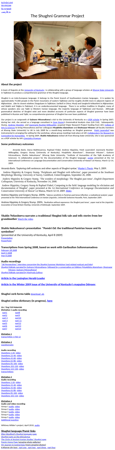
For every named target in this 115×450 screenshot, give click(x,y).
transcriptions (7, 371)
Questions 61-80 (8, 361)
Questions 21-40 (8, 355)
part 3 (4, 318)
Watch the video (25, 219)
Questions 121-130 (9, 369)
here (49, 300)
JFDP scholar (93, 119)
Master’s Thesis (85, 168)
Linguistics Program (32, 138)
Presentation (7, 238)
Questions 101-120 (9, 366)
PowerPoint (6, 240)
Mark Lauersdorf (101, 130)
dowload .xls (37, 294)
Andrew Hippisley (16, 125)
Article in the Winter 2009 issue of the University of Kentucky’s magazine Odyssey (48, 284)
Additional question (10, 420)
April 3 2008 (6, 253)
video (18, 352)
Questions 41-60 (8, 358)
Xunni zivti (7, 2)
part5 (4, 323)
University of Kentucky (34, 90)
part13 (18, 326)
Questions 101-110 (9, 395)
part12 (18, 323)
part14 (18, 328)
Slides (68, 190)
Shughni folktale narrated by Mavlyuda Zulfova (22, 272)
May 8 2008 (6, 255)
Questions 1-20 (8, 352)
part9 (17, 315)
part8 (17, 312)
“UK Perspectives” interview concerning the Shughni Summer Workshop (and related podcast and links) (47, 264)
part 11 (18, 320)
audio (11, 406)
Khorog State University (103, 90)
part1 (4, 312)
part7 (4, 328)
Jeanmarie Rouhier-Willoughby (43, 125)
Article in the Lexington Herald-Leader (23, 278)
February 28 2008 (9, 250)
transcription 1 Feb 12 (11, 336)
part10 (18, 318)
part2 (4, 315)
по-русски (6, 5)
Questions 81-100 (9, 363)
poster (90, 158)
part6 (4, 326)
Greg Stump (58, 122)
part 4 (4, 320)
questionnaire (7, 344)
